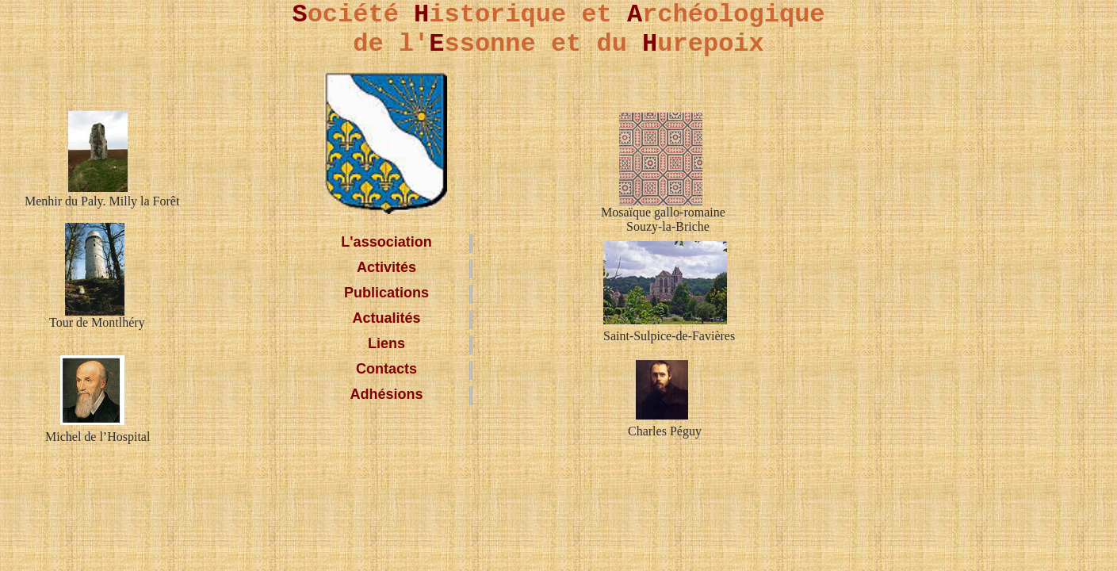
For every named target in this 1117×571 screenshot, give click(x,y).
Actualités (386, 318)
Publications (386, 293)
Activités (386, 267)
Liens (386, 343)
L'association (386, 242)
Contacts (386, 369)
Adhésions (386, 394)
